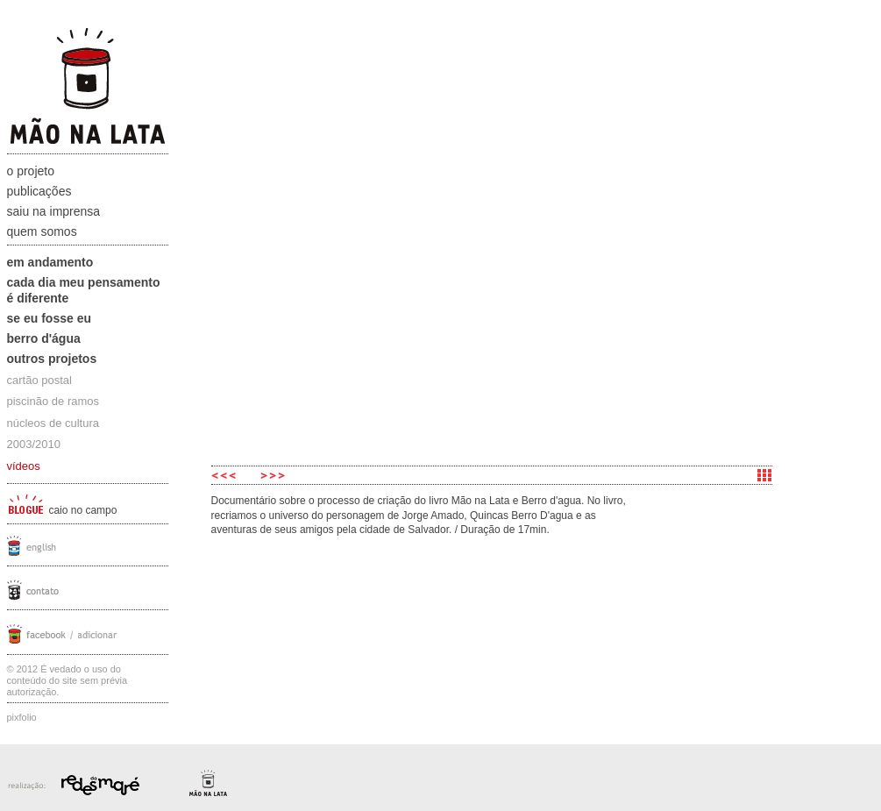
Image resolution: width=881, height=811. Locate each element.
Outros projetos (52, 359)
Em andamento (50, 262)
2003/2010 (33, 444)
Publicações (39, 191)
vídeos (23, 466)
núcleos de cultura (53, 423)
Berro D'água (44, 338)
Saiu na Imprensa (54, 211)
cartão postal (39, 380)
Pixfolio (22, 717)
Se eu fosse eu (49, 318)
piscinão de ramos (53, 401)
